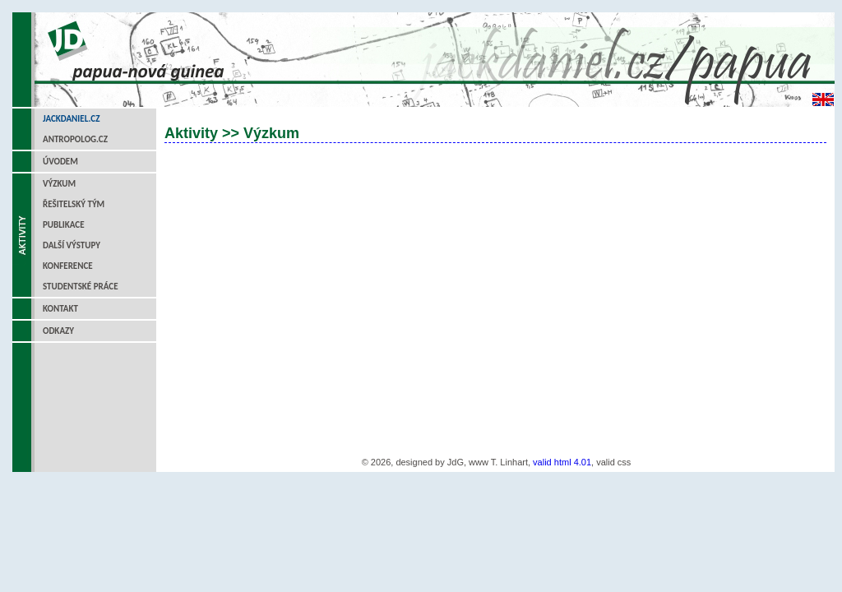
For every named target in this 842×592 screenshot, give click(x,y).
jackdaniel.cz (71, 118)
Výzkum (59, 183)
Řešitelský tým (73, 204)
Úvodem (60, 161)
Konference (68, 266)
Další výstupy (71, 245)
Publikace (64, 225)
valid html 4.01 (562, 462)
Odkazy (58, 331)
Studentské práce (80, 286)
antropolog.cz (75, 139)
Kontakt (60, 308)
